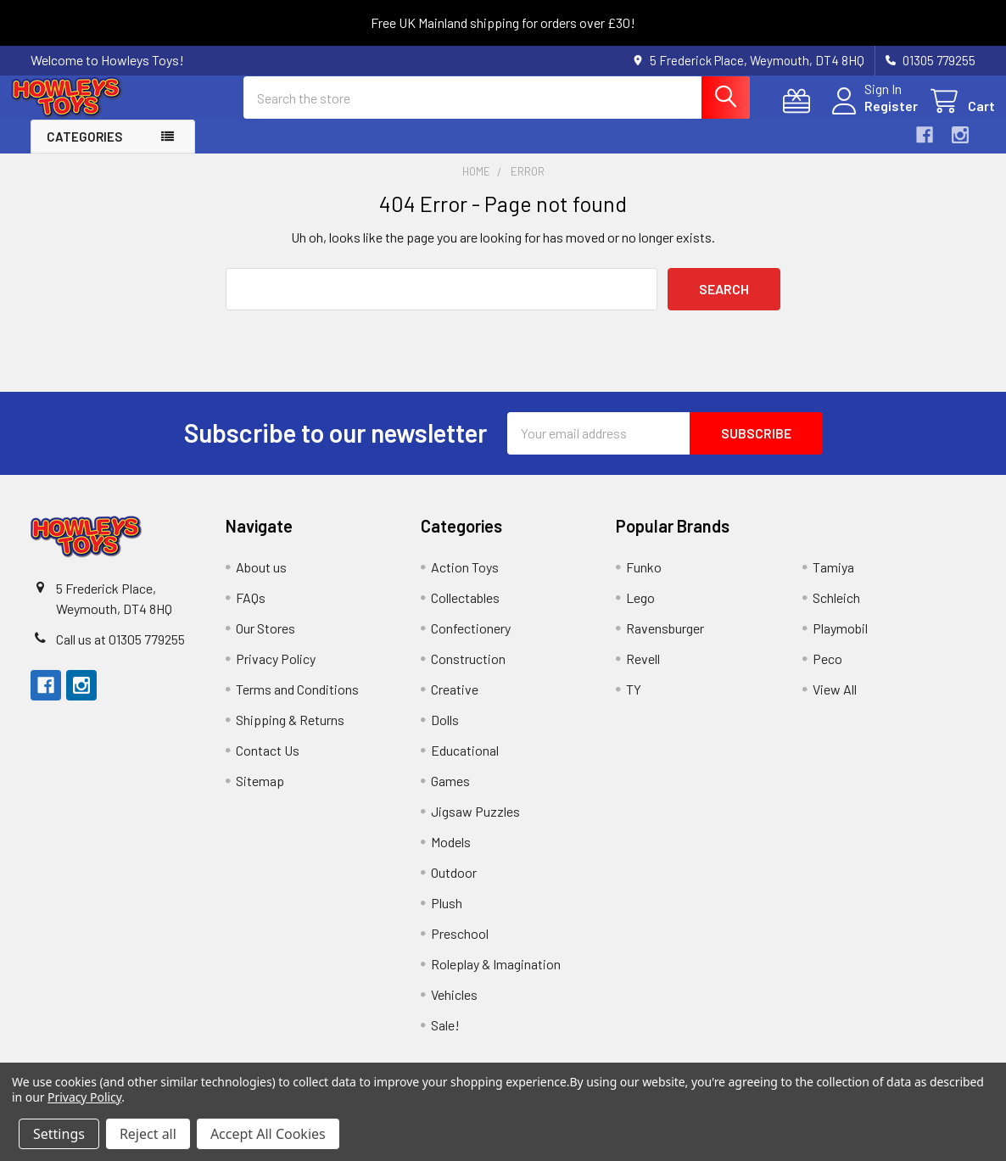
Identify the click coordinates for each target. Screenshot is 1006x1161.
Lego (640, 612)
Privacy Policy (276, 673)
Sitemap (260, 795)
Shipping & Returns (290, 734)
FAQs (250, 612)
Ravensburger (665, 642)
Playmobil (840, 642)
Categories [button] (84, 151)
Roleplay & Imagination (496, 978)
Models (451, 856)
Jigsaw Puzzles (475, 826)
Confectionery (471, 642)
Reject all (148, 1134)
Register (871, 116)
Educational (465, 764)
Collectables (465, 612)
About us (261, 581)
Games (450, 795)
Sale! (445, 1039)
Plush (446, 917)
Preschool (460, 948)
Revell (643, 673)
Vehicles (454, 1009)
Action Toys (465, 581)
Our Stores (265, 642)
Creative (454, 703)
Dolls (445, 734)
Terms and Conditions (297, 703)
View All (835, 703)
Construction (468, 673)
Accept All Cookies (268, 1134)
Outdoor (454, 887)
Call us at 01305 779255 (120, 653)
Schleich (836, 612)
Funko (644, 581)
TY (633, 703)
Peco (827, 673)
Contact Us (267, 764)
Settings (59, 1134)
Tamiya (833, 581)
